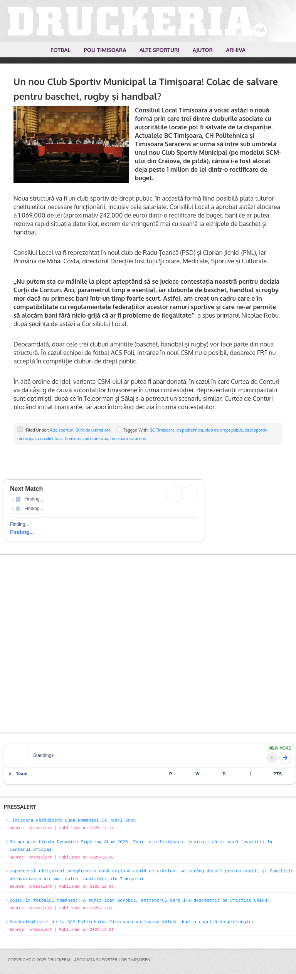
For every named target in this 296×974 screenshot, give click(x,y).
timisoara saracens (128, 438)
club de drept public (224, 430)
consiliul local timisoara (60, 438)
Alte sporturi (62, 430)
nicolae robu (96, 438)
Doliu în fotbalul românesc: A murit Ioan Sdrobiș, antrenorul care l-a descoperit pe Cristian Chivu (138, 900)
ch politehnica (190, 430)
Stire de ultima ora (93, 430)
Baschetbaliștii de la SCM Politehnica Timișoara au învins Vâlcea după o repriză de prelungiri (132, 922)
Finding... (22, 532)
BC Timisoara (162, 430)
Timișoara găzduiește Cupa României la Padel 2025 (73, 820)
